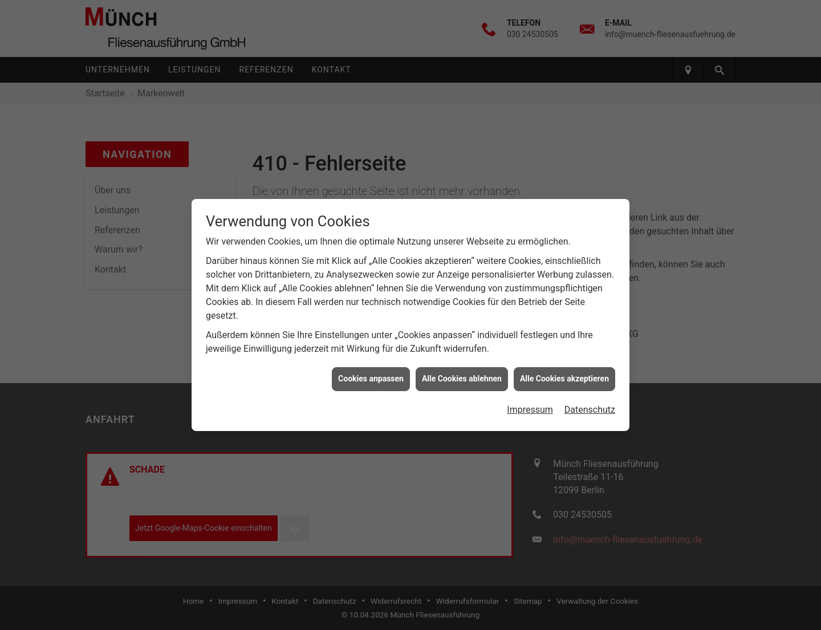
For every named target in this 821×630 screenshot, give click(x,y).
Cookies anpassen (371, 376)
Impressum (530, 406)
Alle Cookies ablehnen (462, 376)
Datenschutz (589, 406)
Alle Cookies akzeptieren (564, 376)
